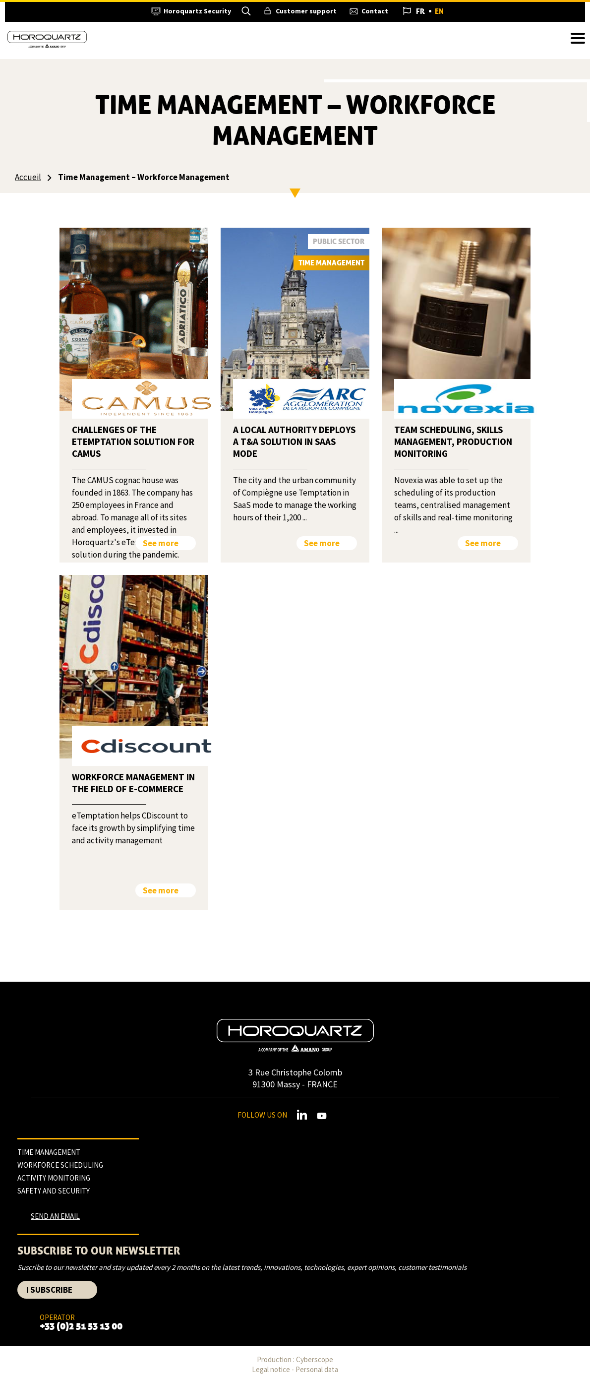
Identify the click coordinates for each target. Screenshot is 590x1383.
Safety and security (53, 1190)
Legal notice (271, 1369)
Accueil (28, 177)
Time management (48, 1152)
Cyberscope (314, 1359)
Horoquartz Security (197, 10)
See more (160, 543)
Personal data (316, 1369)
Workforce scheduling (60, 1165)
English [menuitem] (439, 11)
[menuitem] (420, 11)
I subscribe (49, 1289)
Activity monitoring (53, 1178)
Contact (374, 10)
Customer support (306, 10)
